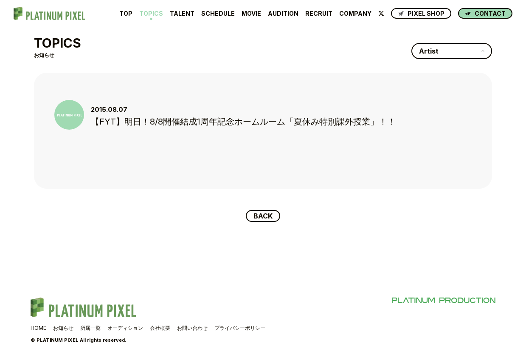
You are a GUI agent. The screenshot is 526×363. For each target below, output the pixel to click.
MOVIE (251, 14)
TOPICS (151, 14)
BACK (263, 216)
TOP (125, 14)
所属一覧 (90, 328)
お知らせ (63, 328)
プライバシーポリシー (239, 328)
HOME (38, 328)
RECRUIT (318, 14)
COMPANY (355, 14)
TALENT (182, 14)
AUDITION (283, 14)
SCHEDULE (218, 14)
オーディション (125, 328)
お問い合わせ (192, 328)
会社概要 (160, 328)
